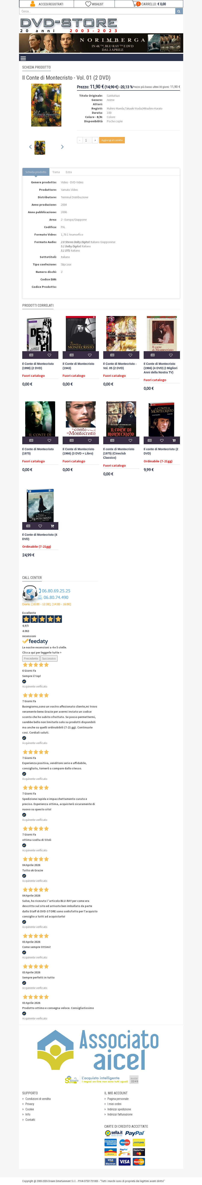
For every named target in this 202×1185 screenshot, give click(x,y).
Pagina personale (118, 1099)
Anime (110, 100)
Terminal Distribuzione (74, 197)
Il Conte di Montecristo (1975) (38, 451)
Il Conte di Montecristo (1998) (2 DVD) (38, 366)
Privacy (29, 1104)
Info (27, 1114)
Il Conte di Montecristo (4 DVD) (39, 537)
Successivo (49, 658)
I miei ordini (114, 1104)
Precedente (31, 658)
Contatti (30, 1119)
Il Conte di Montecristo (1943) (78, 366)
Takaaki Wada (133, 108)
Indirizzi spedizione (119, 1109)
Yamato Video (69, 190)
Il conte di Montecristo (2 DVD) (161, 451)
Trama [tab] (56, 172)
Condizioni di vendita (38, 1099)
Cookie (29, 1109)
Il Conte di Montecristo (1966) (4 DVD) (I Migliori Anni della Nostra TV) (160, 368)
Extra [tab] (69, 172)
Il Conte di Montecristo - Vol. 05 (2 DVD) (120, 366)
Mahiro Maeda (115, 108)
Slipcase (66, 264)
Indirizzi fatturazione (120, 1114)
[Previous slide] (30, 148)
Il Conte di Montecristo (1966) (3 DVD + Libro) (78, 451)
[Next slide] (62, 148)
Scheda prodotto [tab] (35, 172)
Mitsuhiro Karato (152, 108)
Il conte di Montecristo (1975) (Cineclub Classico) (118, 453)
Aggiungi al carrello (112, 140)
